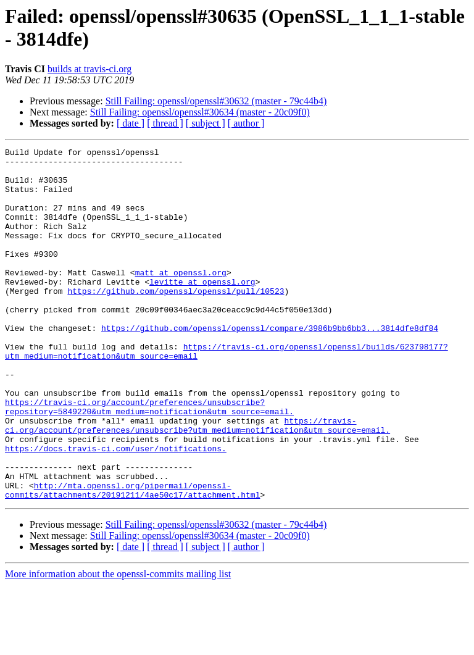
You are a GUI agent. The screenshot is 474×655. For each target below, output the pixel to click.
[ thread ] (165, 123)
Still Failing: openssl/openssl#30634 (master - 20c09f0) (200, 112)
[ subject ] (205, 123)
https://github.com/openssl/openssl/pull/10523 (175, 320)
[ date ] (130, 123)
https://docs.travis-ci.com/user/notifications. (116, 509)
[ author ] (246, 123)
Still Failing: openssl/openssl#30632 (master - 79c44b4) (216, 101)
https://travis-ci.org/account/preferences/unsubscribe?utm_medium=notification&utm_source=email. (197, 481)
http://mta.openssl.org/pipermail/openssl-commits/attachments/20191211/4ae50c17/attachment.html (132, 559)
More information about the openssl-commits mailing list (118, 644)
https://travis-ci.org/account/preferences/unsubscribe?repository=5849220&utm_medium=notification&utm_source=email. (149, 459)
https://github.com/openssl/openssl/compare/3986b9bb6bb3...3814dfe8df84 (269, 364)
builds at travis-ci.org (89, 69)
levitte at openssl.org (202, 309)
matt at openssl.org (181, 298)
